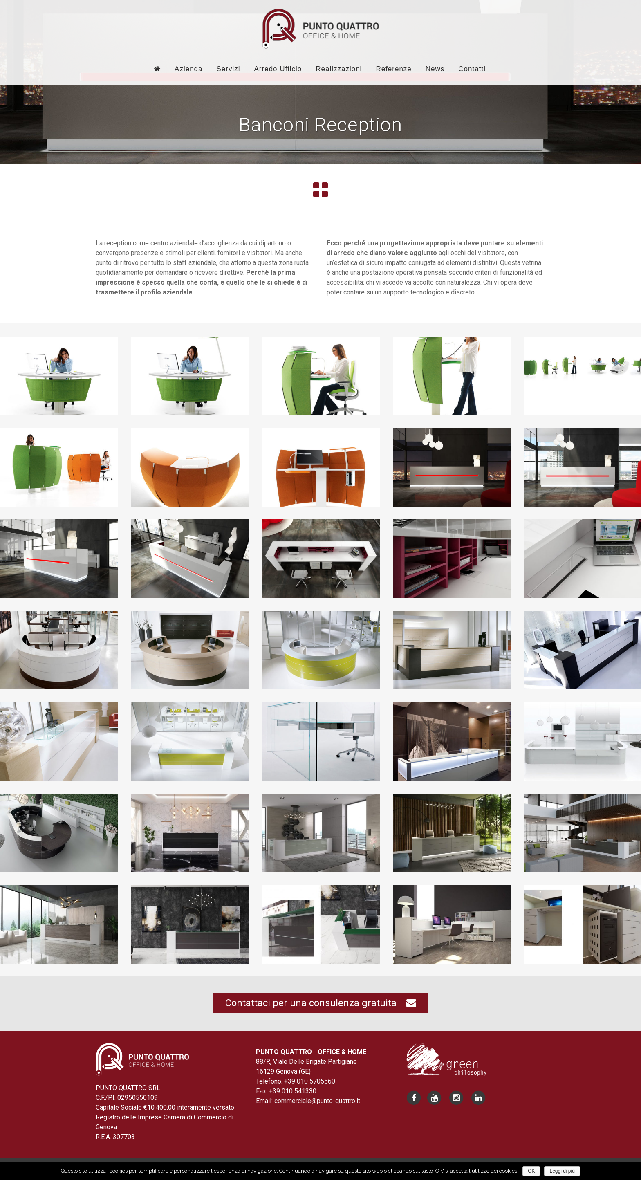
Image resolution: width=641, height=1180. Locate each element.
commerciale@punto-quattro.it (317, 1101)
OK (531, 1171)
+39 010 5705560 (309, 1081)
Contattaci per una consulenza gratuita (320, 1003)
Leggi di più (561, 1171)
